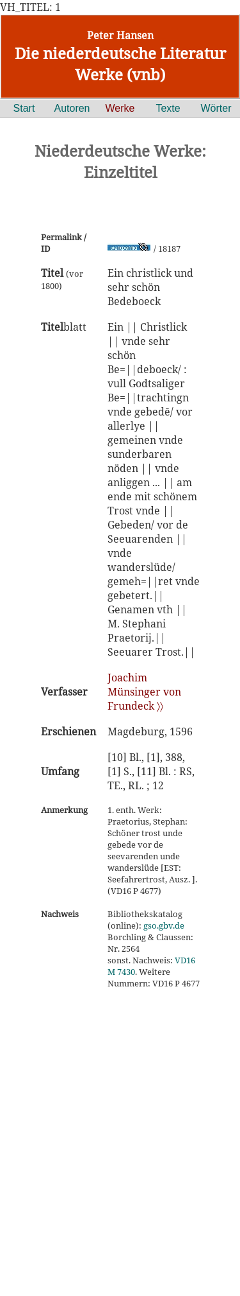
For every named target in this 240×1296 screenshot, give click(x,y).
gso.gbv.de (163, 925)
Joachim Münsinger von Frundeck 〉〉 (144, 691)
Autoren (72, 108)
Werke (120, 108)
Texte (168, 108)
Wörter (216, 108)
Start (24, 108)
